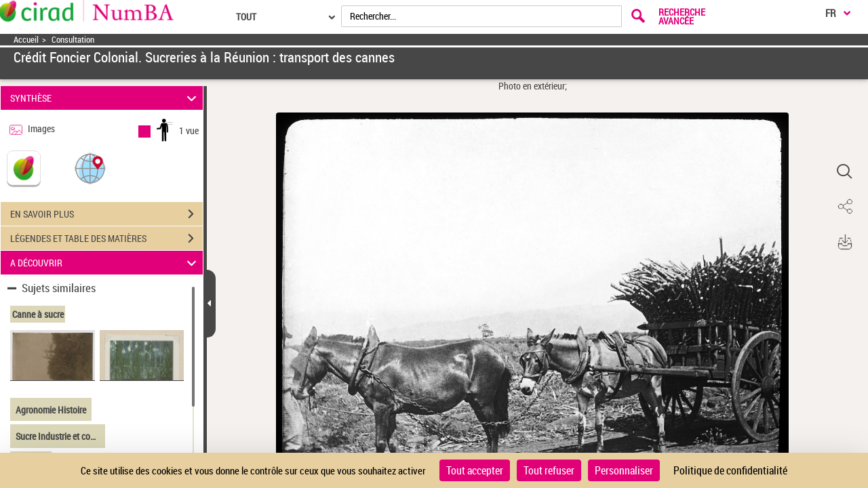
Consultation (73, 39)
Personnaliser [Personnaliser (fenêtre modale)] (624, 470)
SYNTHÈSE (105, 98)
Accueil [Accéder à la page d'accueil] (26, 39)
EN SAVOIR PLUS (106, 214)
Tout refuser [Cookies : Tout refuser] (549, 470)
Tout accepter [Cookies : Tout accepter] (474, 470)
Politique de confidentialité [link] (730, 470)
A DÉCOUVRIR (105, 262)
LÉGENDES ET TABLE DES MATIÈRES (106, 238)
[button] (90, 167)
